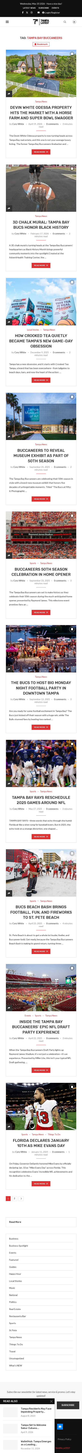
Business (13, 1238)
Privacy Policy (64, 1439)
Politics (13, 1302)
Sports (12, 1323)
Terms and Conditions (41, 1442)
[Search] (64, 22)
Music (12, 1288)
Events (55, 8)
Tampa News (15, 1337)
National (13, 1295)
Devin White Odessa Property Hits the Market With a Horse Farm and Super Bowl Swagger (41, 112)
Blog (32, 1439)
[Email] (39, 12)
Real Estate (15, 1309)
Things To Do (16, 1344)
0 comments (52, 124)
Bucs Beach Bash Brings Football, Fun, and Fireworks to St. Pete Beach (41, 912)
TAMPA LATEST (62, 1448)
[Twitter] (27, 12)
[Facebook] (22, 12)
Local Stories (15, 1281)
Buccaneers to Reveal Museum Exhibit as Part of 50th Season (41, 455)
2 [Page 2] (14, 1198)
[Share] (9, 93)
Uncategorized (16, 1358)
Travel (12, 1351)
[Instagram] (31, 12)
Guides (12, 1266)
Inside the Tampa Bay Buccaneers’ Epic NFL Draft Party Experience (41, 1027)
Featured (13, 1259)
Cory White (18, 124)
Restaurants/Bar (17, 1316)
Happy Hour (15, 1273)
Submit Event (17, 1439)
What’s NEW (15, 1365)
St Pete (13, 1330)
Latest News (29, 8)
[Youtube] (50, 1427)
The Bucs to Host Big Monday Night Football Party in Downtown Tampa (41, 688)
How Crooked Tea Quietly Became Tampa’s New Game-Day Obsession (41, 341)
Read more (41, 152)
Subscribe (44, 8)
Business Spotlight (18, 1245)
